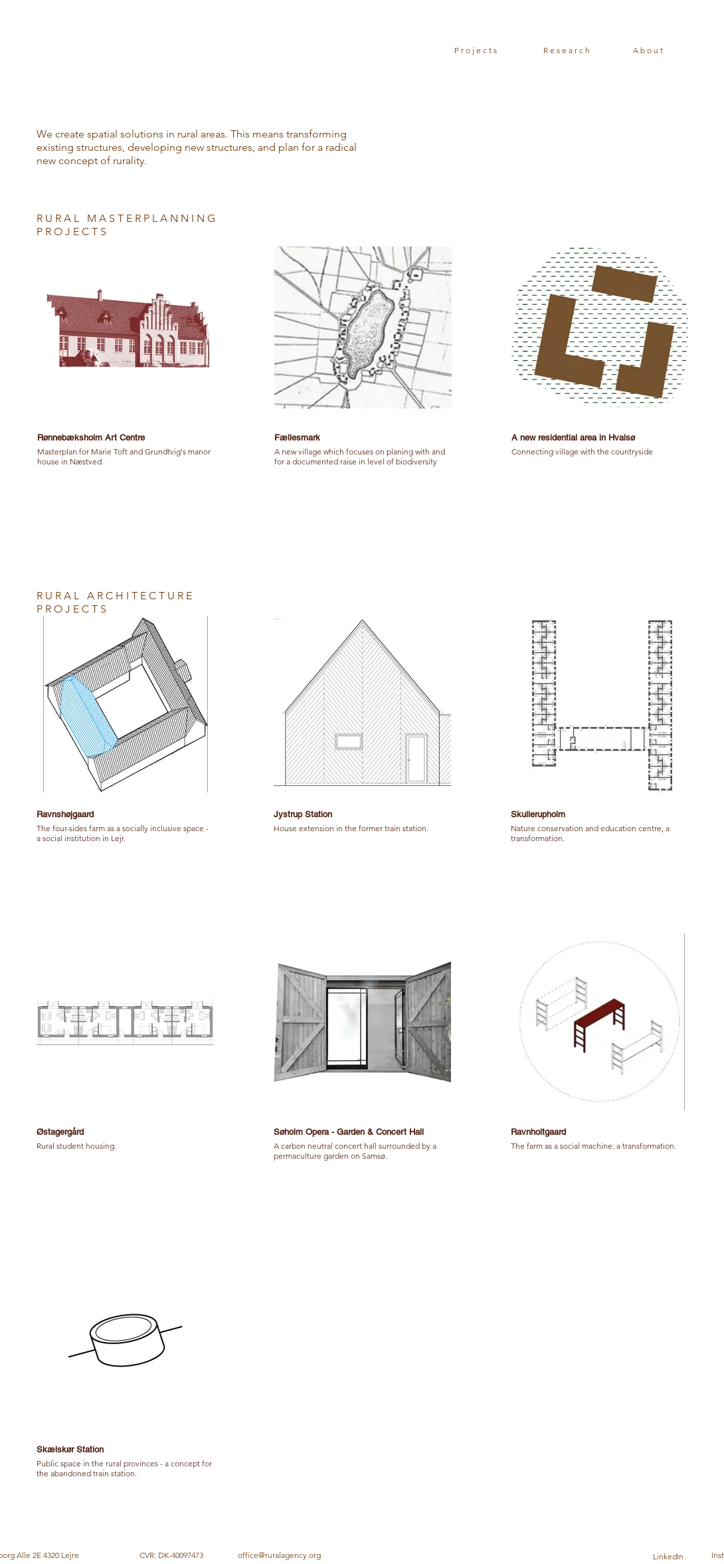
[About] (648, 50)
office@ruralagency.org (279, 1555)
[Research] (567, 50)
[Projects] (476, 50)
